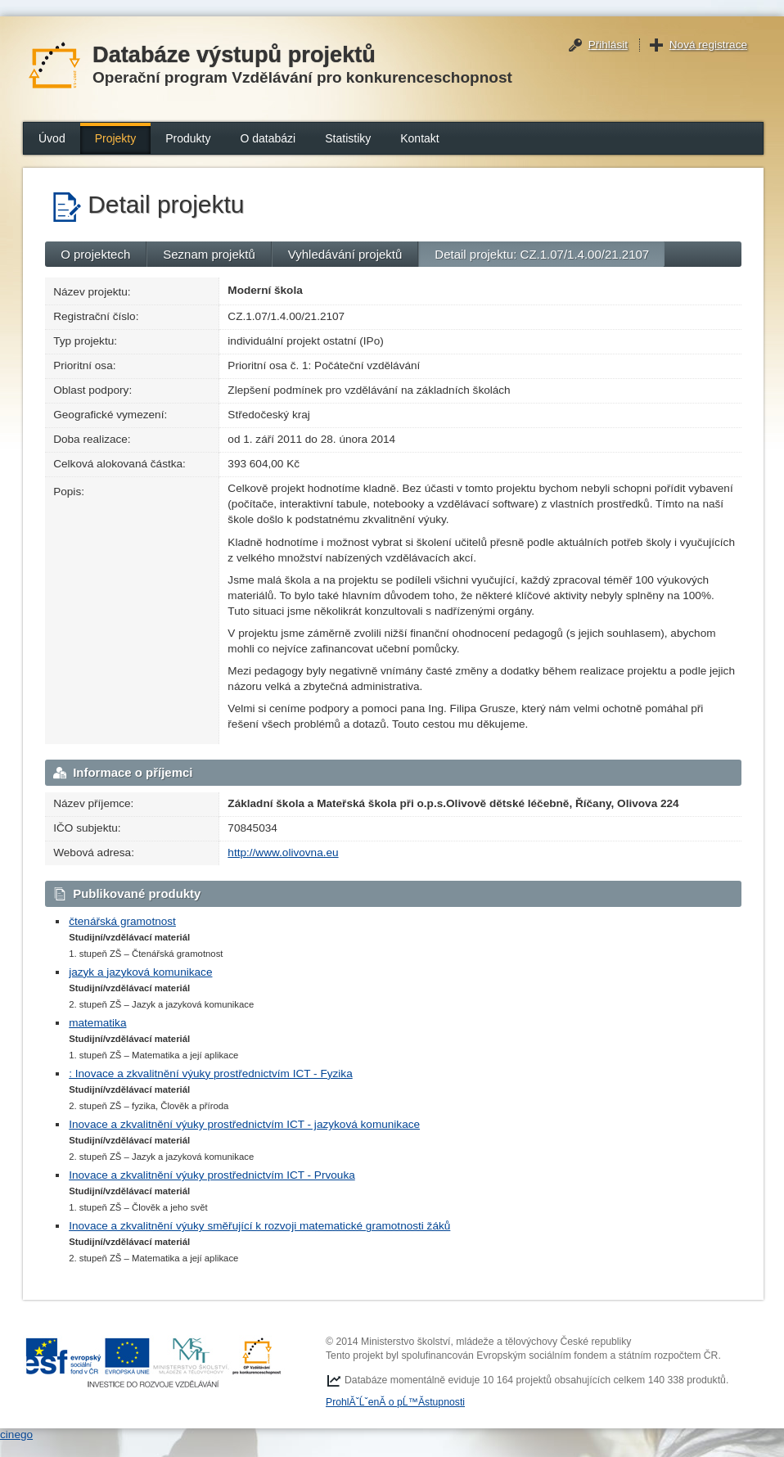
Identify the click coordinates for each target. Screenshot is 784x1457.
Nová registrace (708, 44)
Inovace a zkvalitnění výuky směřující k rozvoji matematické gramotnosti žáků (259, 1226)
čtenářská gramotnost (122, 921)
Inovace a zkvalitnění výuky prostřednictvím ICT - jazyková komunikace (244, 1124)
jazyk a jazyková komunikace (140, 972)
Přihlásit (608, 44)
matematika (97, 1023)
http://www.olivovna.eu (283, 852)
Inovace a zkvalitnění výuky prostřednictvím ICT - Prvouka (212, 1175)
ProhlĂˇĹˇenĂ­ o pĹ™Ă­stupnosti (395, 1402)
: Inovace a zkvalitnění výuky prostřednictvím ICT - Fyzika (211, 1073)
